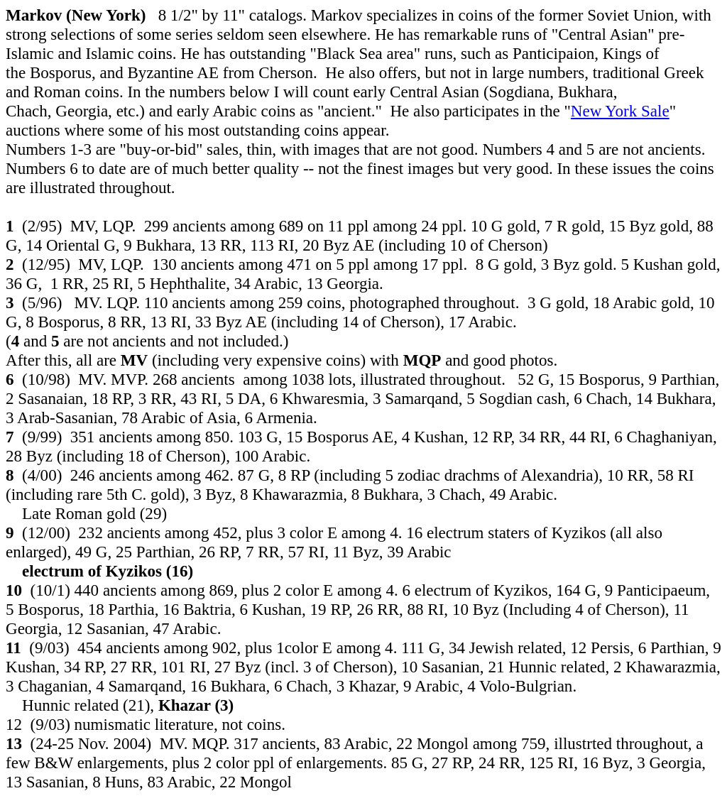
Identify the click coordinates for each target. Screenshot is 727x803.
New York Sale (620, 111)
